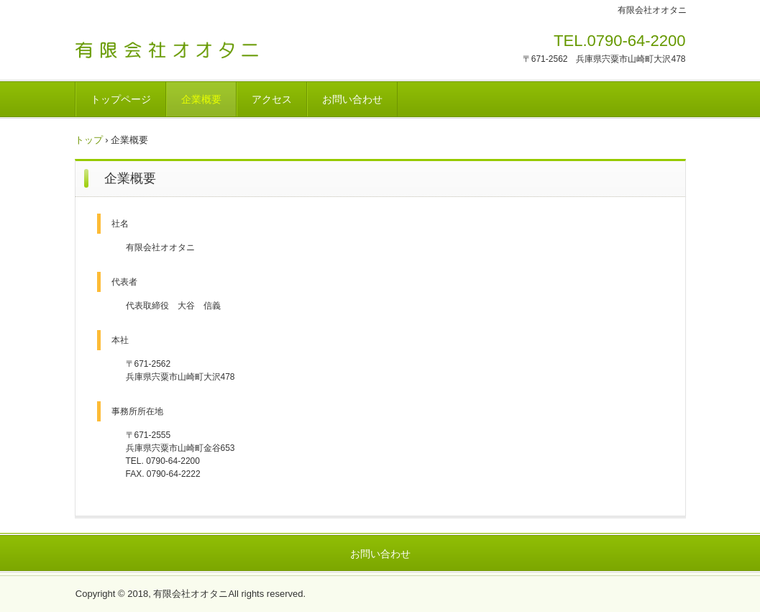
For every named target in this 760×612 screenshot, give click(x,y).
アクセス (272, 99)
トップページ (121, 99)
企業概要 (201, 99)
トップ (89, 139)
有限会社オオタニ (175, 45)
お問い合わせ (352, 99)
